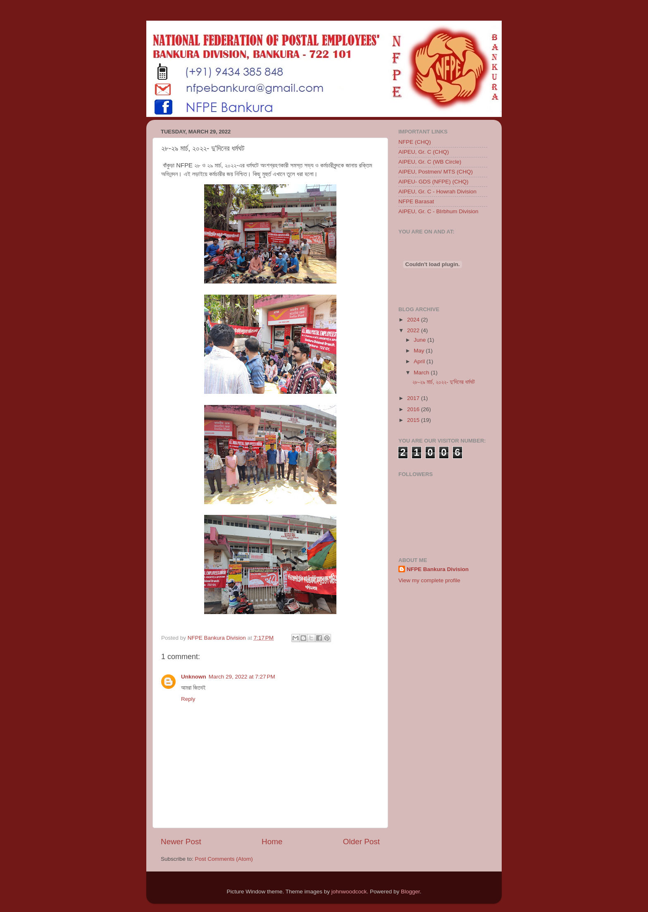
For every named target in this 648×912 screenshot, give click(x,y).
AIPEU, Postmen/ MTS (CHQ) (435, 172)
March (422, 372)
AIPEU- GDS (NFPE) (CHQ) (433, 182)
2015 (414, 420)
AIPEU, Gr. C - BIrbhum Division (438, 211)
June (420, 340)
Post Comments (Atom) (224, 859)
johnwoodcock (349, 891)
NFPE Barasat (416, 201)
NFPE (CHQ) (414, 142)
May (420, 351)
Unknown (193, 677)
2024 (414, 320)
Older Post (361, 841)
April (420, 361)
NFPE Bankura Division (438, 569)
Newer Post (181, 841)
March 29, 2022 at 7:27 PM (242, 677)
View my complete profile (429, 580)
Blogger (410, 891)
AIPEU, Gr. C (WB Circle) (429, 162)
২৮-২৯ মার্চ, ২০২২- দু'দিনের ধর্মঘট (443, 382)
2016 (414, 409)
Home (272, 841)
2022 (414, 330)
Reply (188, 699)
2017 (414, 398)
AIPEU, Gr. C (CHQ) (423, 152)
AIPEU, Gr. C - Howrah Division (437, 191)
